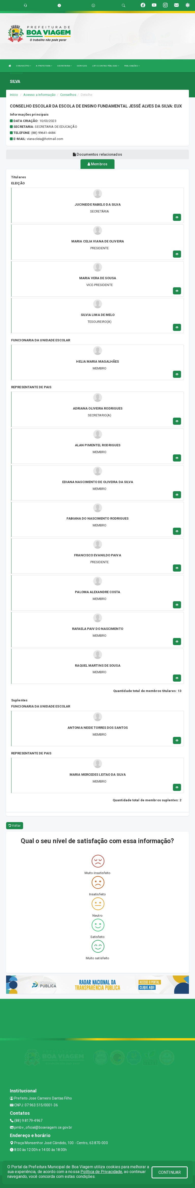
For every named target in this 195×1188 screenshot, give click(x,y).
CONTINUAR (169, 1172)
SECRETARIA (64, 66)
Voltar (15, 825)
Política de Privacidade (101, 1171)
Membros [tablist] (97, 164)
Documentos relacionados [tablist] (97, 154)
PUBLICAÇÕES (132, 66)
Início (14, 95)
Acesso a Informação (39, 95)
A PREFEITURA (44, 66)
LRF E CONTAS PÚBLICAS (105, 66)
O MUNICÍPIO (23, 66)
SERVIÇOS (82, 66)
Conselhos (68, 95)
